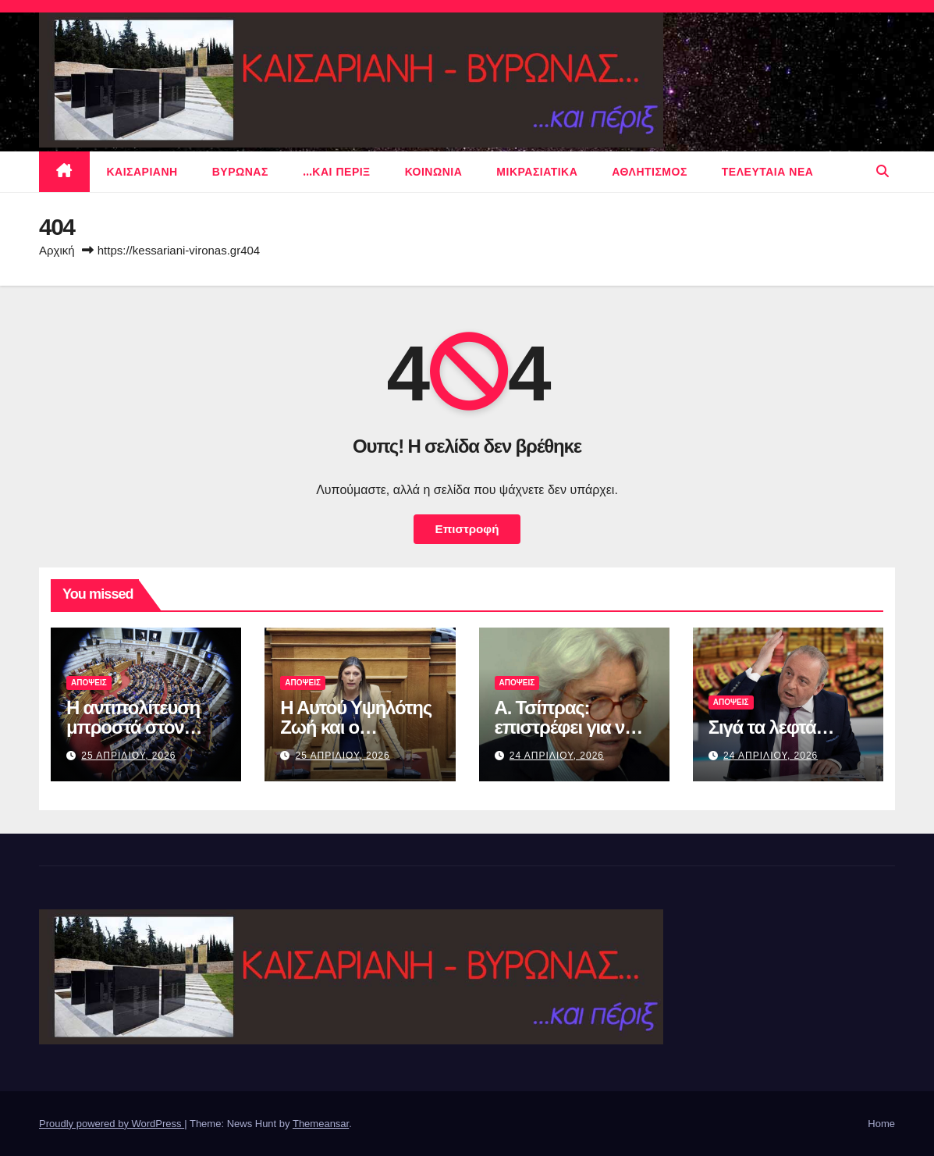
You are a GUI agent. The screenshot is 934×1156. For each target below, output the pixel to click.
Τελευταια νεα (768, 172)
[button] (882, 171)
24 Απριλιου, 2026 (557, 755)
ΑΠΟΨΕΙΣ (89, 682)
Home (881, 1123)
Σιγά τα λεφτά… (771, 727)
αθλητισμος (649, 172)
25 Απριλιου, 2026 (128, 755)
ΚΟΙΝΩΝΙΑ (434, 172)
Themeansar (321, 1123)
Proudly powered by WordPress (111, 1123)
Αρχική (57, 250)
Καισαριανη (142, 172)
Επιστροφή (467, 528)
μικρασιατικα (536, 172)
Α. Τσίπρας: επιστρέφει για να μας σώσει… (565, 727)
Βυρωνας (240, 172)
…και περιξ (337, 172)
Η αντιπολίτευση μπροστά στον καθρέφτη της (133, 727)
